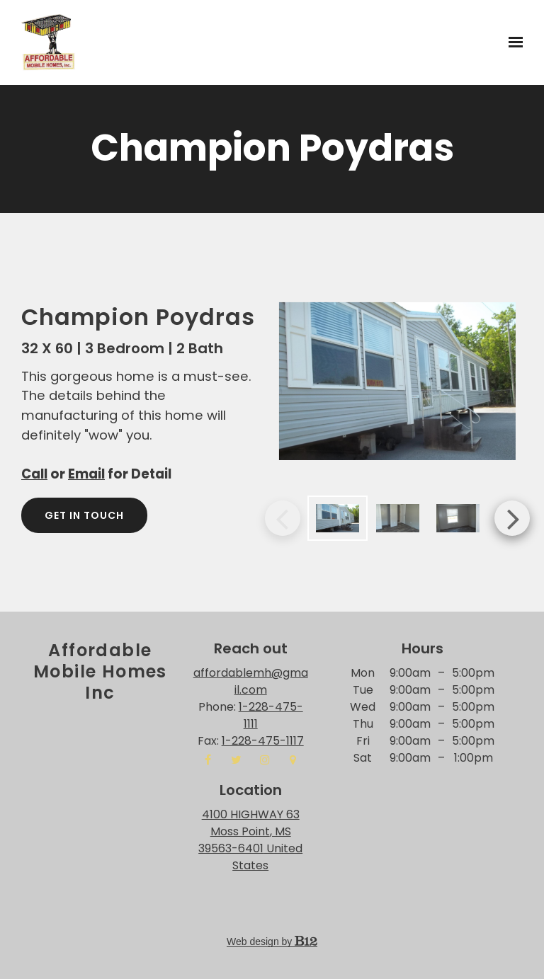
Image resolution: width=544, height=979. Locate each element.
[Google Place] (293, 759)
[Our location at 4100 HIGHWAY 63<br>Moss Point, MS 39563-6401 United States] (250, 840)
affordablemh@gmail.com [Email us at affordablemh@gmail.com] (250, 681)
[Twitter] (236, 759)
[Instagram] (265, 759)
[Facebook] (208, 759)
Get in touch (84, 515)
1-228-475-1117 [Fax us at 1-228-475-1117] (263, 741)
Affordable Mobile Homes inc (100, 671)
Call (34, 474)
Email (86, 474)
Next (512, 518)
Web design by (272, 941)
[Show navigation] (512, 42)
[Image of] (397, 381)
